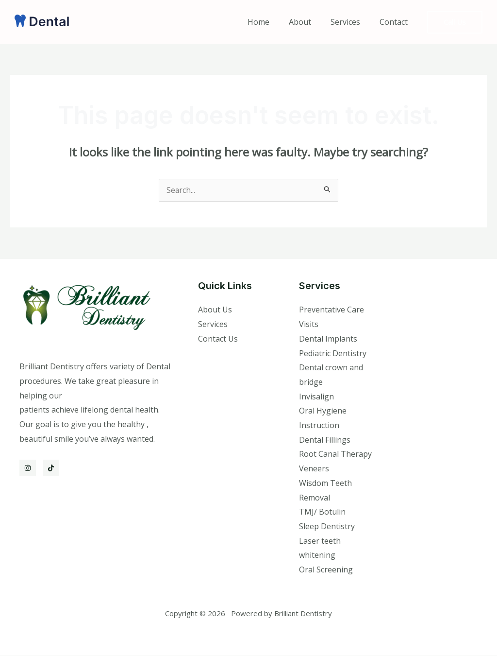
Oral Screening (326, 570)
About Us (215, 310)
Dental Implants (328, 339)
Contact (395, 22)
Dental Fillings (324, 440)
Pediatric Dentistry (332, 353)
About (309, 22)
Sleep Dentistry (327, 526)
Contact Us (218, 339)
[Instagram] (27, 468)
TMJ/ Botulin (322, 512)
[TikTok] (51, 468)
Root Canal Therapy (335, 454)
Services (351, 22)
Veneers (314, 469)
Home (272, 22)
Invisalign (316, 397)
